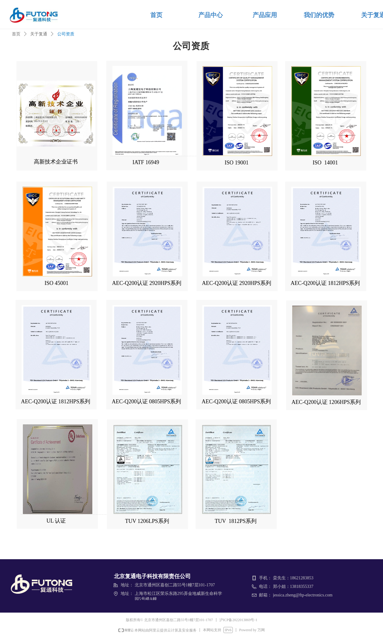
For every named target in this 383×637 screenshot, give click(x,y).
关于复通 (38, 34)
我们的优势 (319, 15)
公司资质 (65, 34)
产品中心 (210, 15)
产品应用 (265, 15)
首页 (156, 15)
